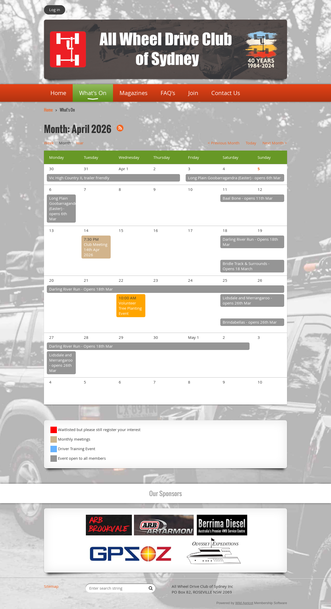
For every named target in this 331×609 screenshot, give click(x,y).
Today (251, 142)
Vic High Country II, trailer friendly (79, 177)
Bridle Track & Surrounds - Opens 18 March (246, 266)
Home (48, 110)
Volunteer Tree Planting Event (130, 308)
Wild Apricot (244, 603)
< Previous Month (223, 142)
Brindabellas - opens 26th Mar (250, 322)
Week (49, 142)
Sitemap (51, 586)
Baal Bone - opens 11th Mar (248, 198)
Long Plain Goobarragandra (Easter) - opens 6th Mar (234, 177)
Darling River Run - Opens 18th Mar (81, 289)
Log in (54, 9)
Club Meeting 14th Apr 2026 (95, 249)
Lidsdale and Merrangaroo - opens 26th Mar (247, 300)
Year (80, 142)
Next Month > (274, 142)
